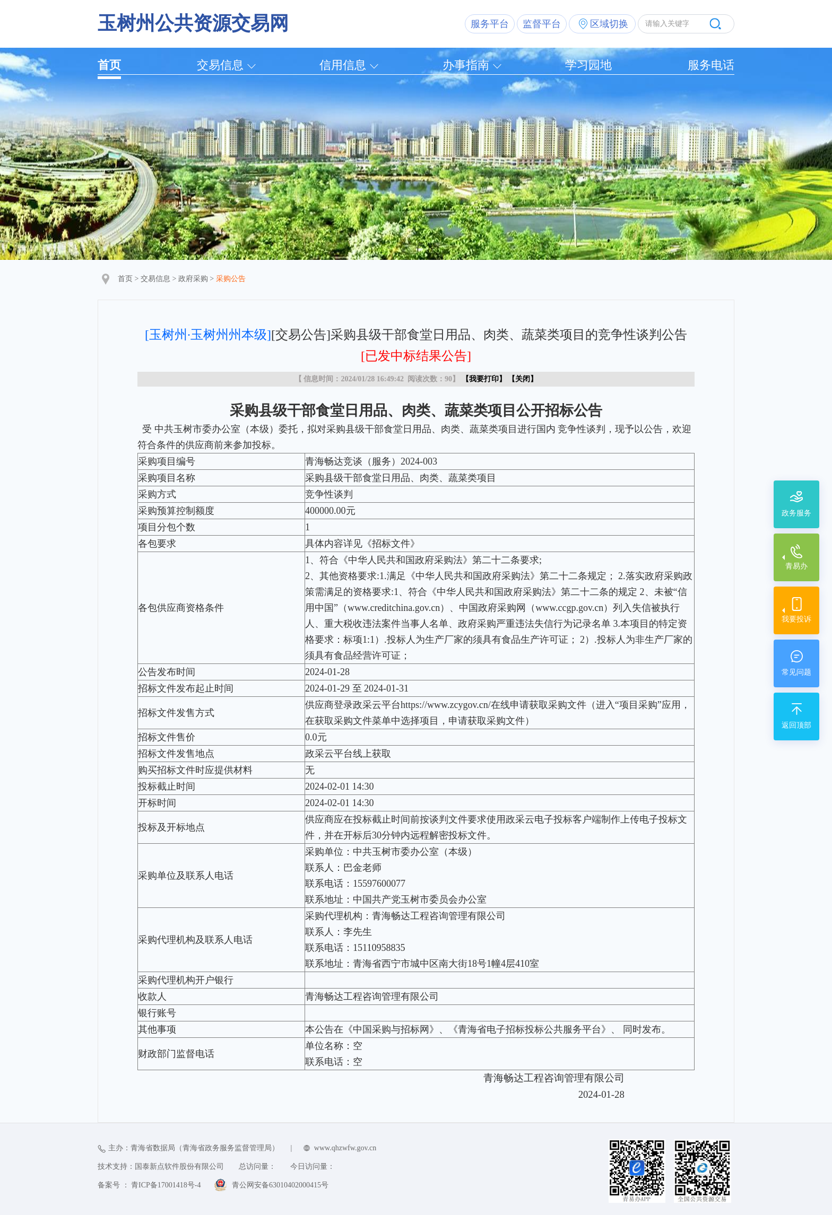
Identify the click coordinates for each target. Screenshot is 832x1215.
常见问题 (796, 672)
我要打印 (484, 379)
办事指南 (466, 65)
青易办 (796, 566)
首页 (109, 65)
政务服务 (796, 513)
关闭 (522, 379)
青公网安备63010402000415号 (280, 1185)
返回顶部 (796, 725)
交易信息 (220, 65)
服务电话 (711, 65)
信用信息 (342, 65)
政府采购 (193, 279)
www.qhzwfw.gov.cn (345, 1148)
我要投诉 (796, 619)
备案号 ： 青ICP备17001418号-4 (149, 1185)
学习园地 (588, 65)
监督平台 (542, 24)
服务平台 (490, 24)
